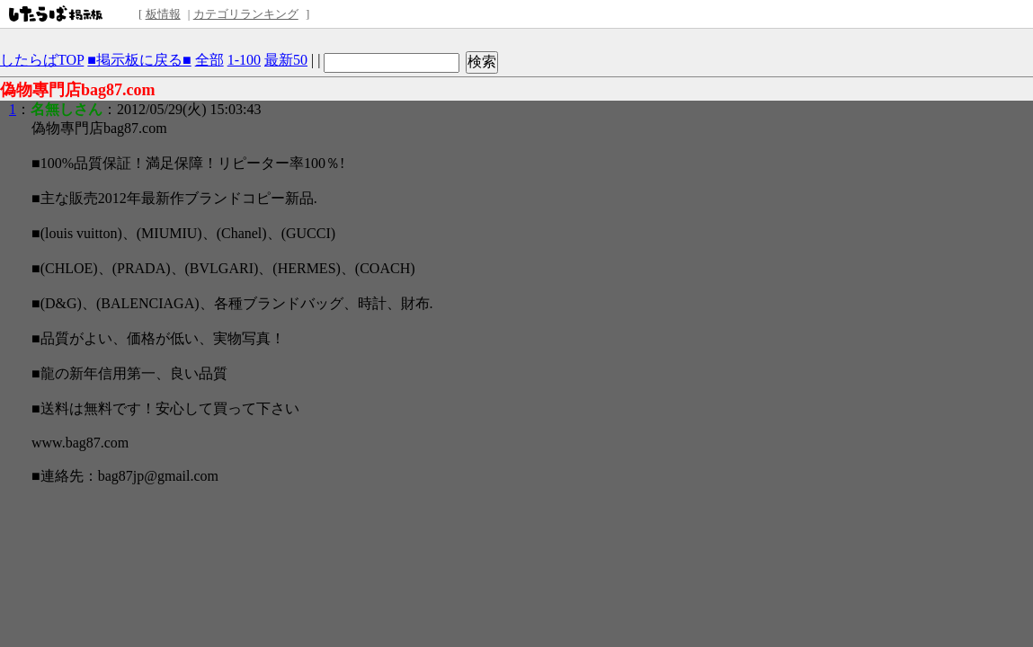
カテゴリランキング (245, 14)
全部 (209, 59)
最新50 (285, 59)
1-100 (244, 59)
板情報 (163, 14)
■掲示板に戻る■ (139, 59)
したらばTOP (42, 59)
